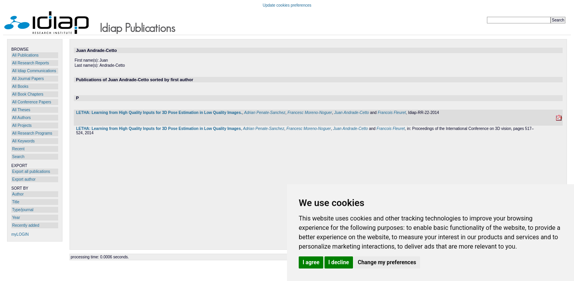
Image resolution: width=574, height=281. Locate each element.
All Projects (22, 125)
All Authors (21, 118)
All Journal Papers (28, 78)
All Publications (25, 55)
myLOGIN (20, 234)
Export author (24, 179)
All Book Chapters (27, 94)
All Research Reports (30, 63)
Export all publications (31, 171)
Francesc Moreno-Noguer (309, 112)
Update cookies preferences (287, 5)
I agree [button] (311, 262)
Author (17, 194)
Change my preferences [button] (387, 262)
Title (16, 202)
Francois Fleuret (392, 112)
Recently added (25, 225)
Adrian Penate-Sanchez (264, 112)
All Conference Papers (31, 102)
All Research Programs (32, 133)
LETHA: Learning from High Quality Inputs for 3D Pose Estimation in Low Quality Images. (159, 112)
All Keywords (23, 141)
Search (18, 157)
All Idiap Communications (34, 71)
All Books (20, 86)
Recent (18, 149)
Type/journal (22, 210)
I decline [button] (338, 262)
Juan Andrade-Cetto (351, 112)
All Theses (21, 110)
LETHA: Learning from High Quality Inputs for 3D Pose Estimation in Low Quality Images (158, 128)
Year (16, 217)
